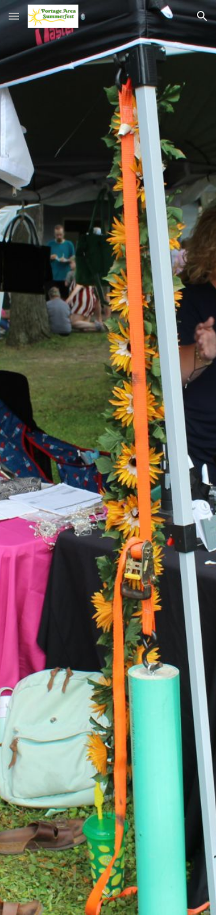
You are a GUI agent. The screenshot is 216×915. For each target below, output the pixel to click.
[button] (14, 16)
